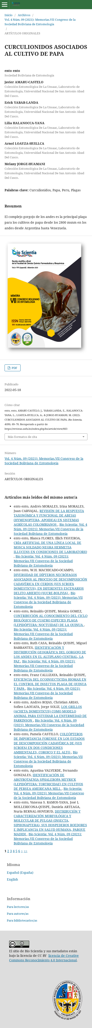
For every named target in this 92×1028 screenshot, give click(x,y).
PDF (14, 368)
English (12, 879)
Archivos (24, 15)
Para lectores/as (18, 907)
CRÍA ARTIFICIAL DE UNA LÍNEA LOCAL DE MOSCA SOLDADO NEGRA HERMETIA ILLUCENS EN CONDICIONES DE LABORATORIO (50, 547)
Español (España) (20, 872)
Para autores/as (18, 914)
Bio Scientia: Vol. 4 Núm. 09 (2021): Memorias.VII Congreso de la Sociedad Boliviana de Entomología (50, 529)
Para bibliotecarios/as (22, 920)
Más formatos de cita (22, 437)
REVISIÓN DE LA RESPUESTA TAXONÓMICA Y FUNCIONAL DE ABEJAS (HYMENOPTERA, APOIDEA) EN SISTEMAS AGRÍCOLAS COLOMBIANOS (49, 518)
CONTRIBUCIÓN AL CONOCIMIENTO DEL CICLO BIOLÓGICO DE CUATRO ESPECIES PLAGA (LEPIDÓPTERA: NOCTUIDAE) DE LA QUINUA (50, 620)
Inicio (9, 15)
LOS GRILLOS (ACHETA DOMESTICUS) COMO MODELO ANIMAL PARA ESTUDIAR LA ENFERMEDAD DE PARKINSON (50, 713)
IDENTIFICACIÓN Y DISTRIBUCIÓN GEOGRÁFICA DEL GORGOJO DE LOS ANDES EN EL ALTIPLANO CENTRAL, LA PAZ (50, 654)
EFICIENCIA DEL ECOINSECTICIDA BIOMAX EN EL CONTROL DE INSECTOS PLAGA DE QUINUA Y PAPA (50, 684)
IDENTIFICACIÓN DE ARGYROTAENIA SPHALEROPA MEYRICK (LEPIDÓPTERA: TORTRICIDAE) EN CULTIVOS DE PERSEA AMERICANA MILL (48, 782)
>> (25, 851)
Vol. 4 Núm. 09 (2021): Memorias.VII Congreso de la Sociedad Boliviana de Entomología (40, 22)
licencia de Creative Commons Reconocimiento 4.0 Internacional (44, 957)
